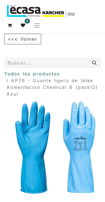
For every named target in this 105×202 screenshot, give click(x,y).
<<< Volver (23, 39)
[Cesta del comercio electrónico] (9, 25)
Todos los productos (32, 74)
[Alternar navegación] (37, 25)
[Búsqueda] (94, 63)
